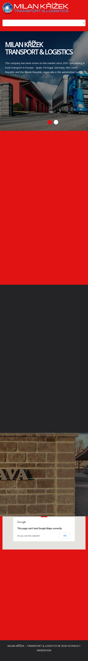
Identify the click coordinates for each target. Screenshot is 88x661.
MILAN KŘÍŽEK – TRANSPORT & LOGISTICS (32, 645)
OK (64, 535)
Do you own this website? (29, 536)
